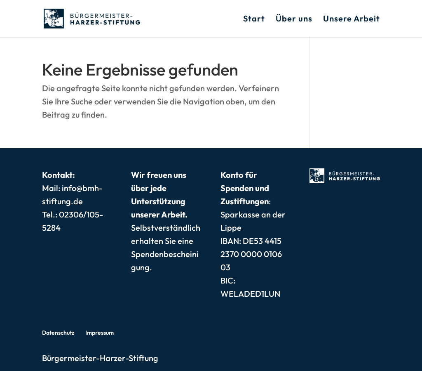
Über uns (294, 20)
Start (254, 20)
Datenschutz (58, 332)
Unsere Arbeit (351, 20)
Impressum (99, 332)
